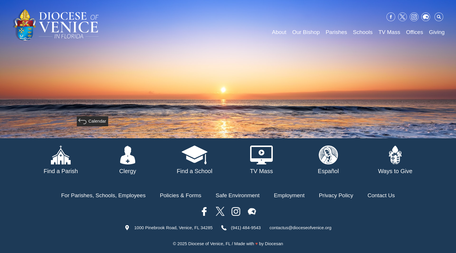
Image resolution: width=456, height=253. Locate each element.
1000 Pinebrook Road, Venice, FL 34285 (173, 227)
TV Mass (389, 32)
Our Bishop (306, 32)
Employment (289, 195)
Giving (437, 32)
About (279, 32)
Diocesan (274, 243)
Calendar (97, 121)
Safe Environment (237, 195)
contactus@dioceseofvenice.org (301, 227)
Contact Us (381, 195)
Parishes (336, 32)
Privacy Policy (336, 195)
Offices (414, 32)
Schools (363, 32)
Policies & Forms (181, 195)
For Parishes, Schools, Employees (103, 195)
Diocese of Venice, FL (209, 243)
